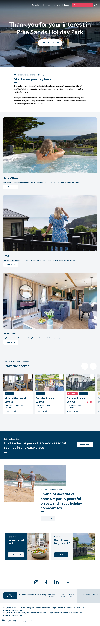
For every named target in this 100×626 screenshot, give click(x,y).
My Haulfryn (10, 596)
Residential (31, 595)
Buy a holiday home (51, 5)
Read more (48, 518)
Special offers (85, 444)
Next (93, 366)
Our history (63, 595)
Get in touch (71, 595)
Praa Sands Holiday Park (74, 98)
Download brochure (51, 595)
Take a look (11, 187)
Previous (84, 366)
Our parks (36, 5)
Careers (22, 595)
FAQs (39, 595)
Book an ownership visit (82, 5)
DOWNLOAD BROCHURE (50, 43)
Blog (44, 595)
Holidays (66, 5)
